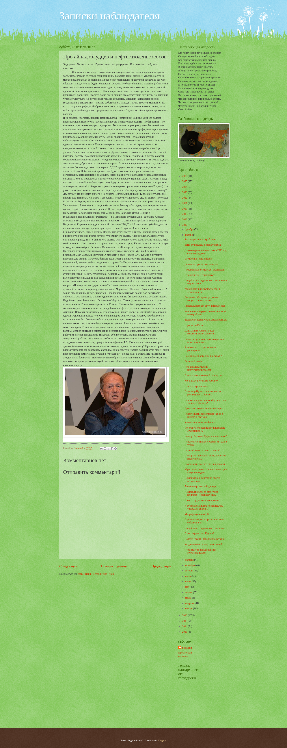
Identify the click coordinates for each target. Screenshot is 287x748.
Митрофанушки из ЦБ (196, 514)
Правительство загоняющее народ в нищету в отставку (203, 415)
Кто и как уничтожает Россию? (201, 380)
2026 (185, 176)
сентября (190, 565)
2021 (185, 203)
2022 (185, 197)
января (189, 608)
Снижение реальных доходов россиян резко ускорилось (204, 341)
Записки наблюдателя (109, 16)
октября (189, 559)
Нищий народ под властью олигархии (204, 528)
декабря (189, 229)
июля (188, 576)
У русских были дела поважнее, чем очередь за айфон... (203, 507)
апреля (189, 592)
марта (188, 597)
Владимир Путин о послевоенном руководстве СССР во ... (202, 393)
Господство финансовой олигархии (203, 375)
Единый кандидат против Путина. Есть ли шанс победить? (205, 402)
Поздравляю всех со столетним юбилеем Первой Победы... (201, 493)
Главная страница (114, 566)
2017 (185, 225)
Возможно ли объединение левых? (202, 356)
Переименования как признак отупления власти (200, 551)
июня (188, 581)
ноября (189, 235)
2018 (185, 219)
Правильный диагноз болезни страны (204, 464)
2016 (185, 615)
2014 (185, 626)
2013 (185, 631)
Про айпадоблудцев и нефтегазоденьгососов (197, 368)
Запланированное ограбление (200, 239)
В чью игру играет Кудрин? (199, 533)
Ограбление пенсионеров (198, 258)
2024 (185, 187)
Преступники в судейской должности (204, 269)
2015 (185, 621)
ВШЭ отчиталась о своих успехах (202, 244)
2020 (185, 208)
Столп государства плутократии (201, 500)
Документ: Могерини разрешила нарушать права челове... (201, 299)
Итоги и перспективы (196, 386)
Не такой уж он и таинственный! (202, 450)
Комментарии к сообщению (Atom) (96, 574)
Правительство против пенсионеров (203, 408)
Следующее (68, 566)
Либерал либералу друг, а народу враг (204, 305)
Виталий (187, 647)
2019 (185, 214)
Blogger (162, 740)
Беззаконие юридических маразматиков (205, 319)
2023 (185, 192)
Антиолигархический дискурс (200, 486)
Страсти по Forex (193, 325)
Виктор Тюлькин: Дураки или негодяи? (205, 436)
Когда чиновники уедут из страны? (203, 544)
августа (189, 570)
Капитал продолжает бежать (199, 422)
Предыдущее (161, 566)
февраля (190, 603)
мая (187, 587)
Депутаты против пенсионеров (200, 264)
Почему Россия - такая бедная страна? (204, 539)
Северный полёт (193, 361)
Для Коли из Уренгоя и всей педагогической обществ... (200, 332)
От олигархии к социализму (199, 275)
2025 (185, 181)
